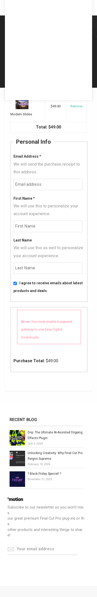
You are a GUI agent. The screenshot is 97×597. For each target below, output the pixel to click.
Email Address (27, 156)
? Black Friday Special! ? (44, 473)
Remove (76, 106)
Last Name (22, 240)
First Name (24, 198)
